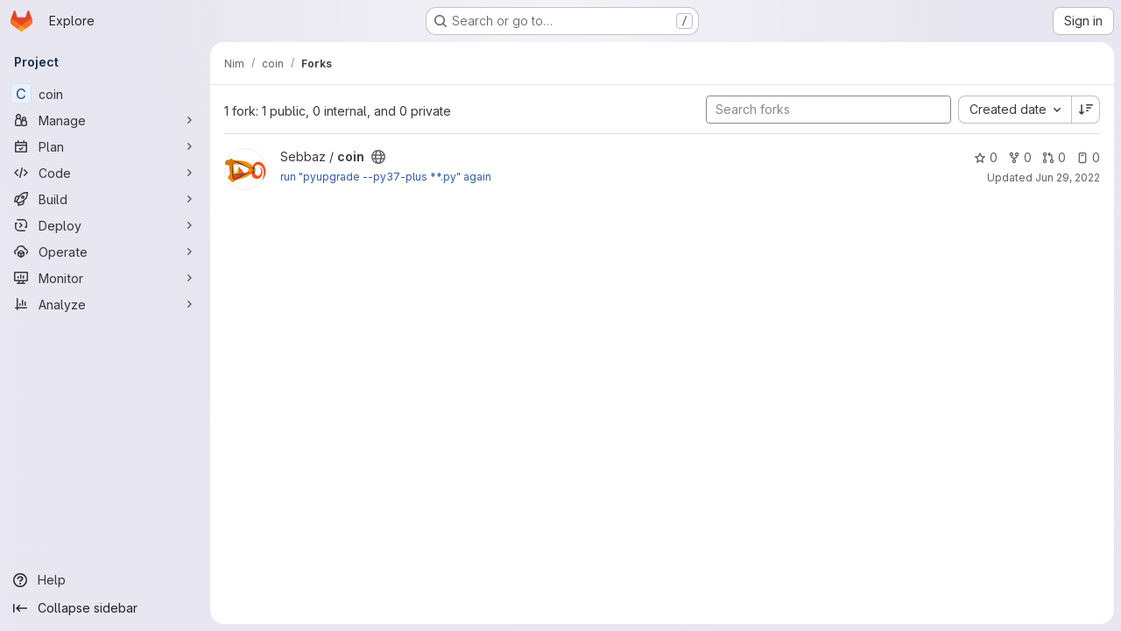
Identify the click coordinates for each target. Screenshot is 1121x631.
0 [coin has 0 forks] (1020, 157)
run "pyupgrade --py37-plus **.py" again (385, 176)
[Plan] (105, 146)
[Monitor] (105, 278)
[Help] (105, 580)
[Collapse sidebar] (105, 608)
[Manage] (105, 120)
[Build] (105, 199)
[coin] (105, 94)
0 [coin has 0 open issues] (1088, 157)
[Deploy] (105, 225)
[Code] (105, 172)
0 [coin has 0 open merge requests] (1054, 157)
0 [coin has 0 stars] (986, 157)
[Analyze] (105, 304)
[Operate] (105, 251)
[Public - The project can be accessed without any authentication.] (378, 157)
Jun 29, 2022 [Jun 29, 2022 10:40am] (1067, 177)
